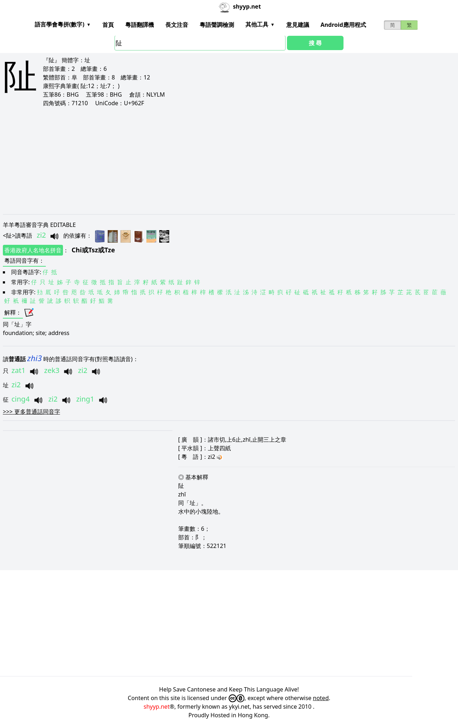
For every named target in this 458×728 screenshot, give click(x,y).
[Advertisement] (217, 160)
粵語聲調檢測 (217, 25)
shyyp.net (156, 706)
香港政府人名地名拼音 (33, 250)
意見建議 (297, 25)
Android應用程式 (343, 25)
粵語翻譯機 (139, 25)
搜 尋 (315, 43)
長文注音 (176, 25)
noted (321, 698)
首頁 (108, 25)
